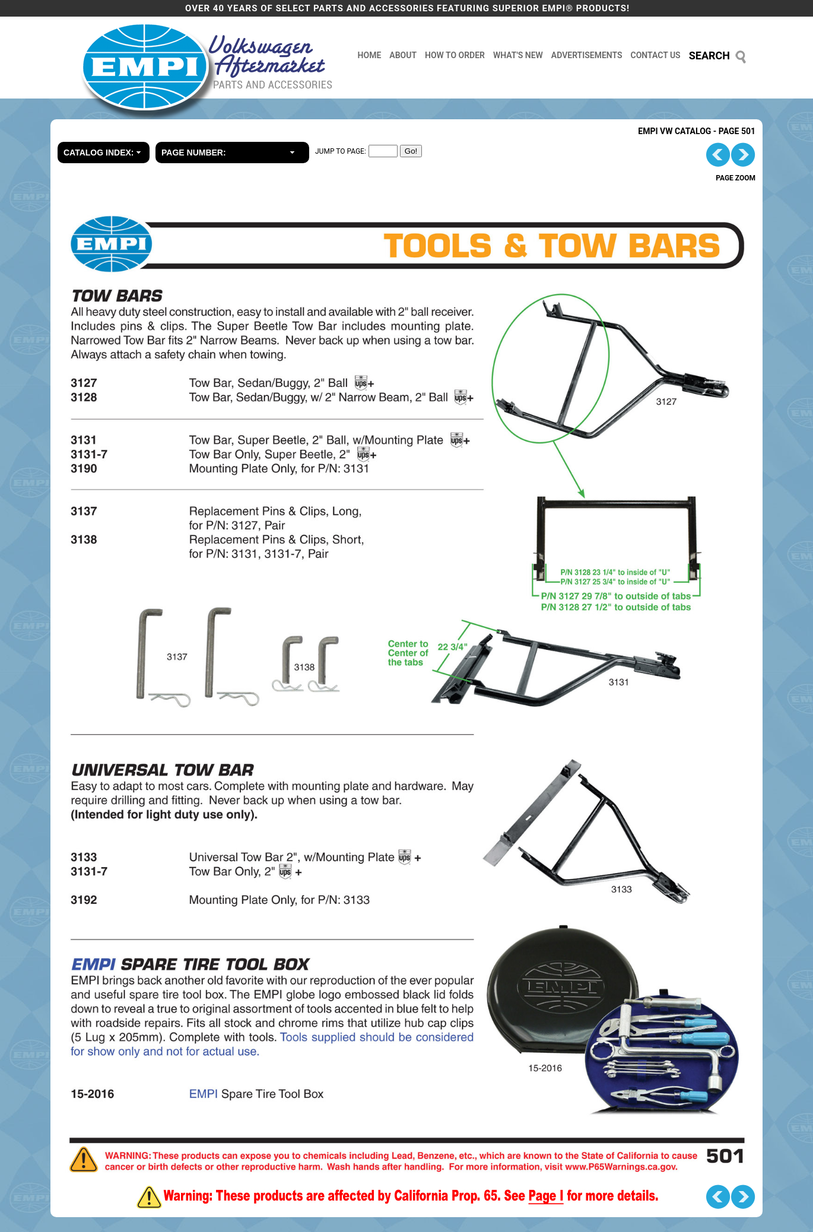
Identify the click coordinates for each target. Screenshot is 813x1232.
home (370, 55)
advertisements (587, 55)
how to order (455, 55)
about (403, 55)
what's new (518, 55)
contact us (656, 55)
